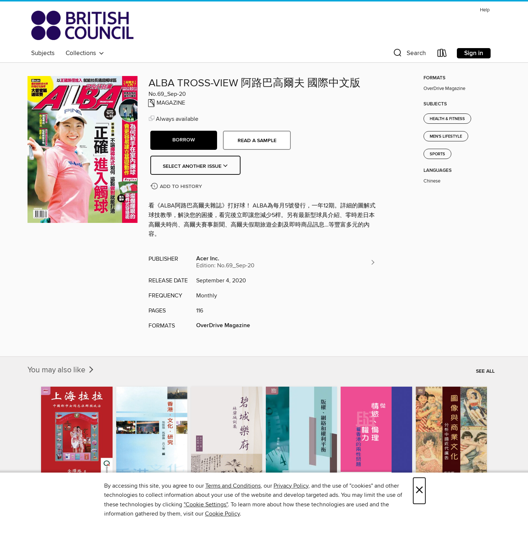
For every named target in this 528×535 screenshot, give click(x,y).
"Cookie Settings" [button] (206, 504)
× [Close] (419, 490)
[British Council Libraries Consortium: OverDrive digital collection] (82, 25)
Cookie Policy (222, 513)
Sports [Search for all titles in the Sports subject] (437, 154)
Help (484, 10)
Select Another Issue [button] (195, 166)
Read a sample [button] (257, 140)
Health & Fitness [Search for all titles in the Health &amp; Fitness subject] (447, 119)
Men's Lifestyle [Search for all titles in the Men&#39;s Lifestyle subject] (446, 136)
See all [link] (485, 371)
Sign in (473, 53)
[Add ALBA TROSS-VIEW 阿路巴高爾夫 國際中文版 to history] (177, 186)
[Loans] (442, 54)
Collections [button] (85, 53)
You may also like (61, 370)
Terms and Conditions (233, 485)
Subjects (43, 53)
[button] (408, 54)
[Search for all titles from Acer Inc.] (286, 262)
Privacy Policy (291, 485)
